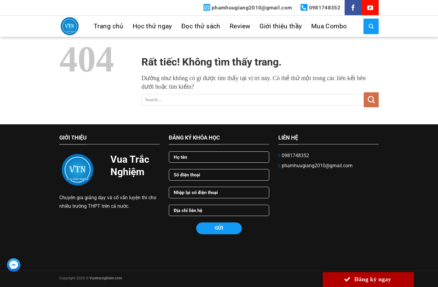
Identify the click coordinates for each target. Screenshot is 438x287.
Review (240, 26)
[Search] (369, 26)
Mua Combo (329, 26)
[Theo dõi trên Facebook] (353, 8)
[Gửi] (371, 99)
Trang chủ (108, 26)
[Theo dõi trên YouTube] (370, 8)
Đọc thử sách (201, 26)
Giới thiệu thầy (280, 26)
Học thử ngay (152, 26)
